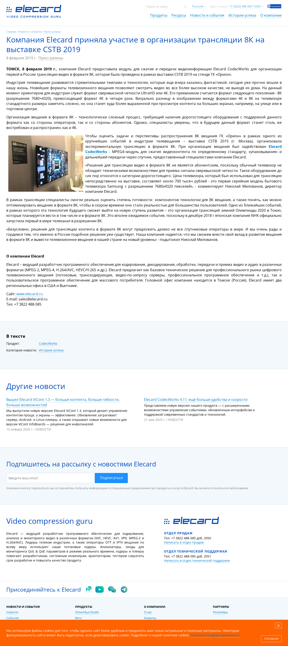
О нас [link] (148, 612)
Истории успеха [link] (242, 15)
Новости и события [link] (207, 15)
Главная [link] (11, 31)
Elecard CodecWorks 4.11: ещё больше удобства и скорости (196, 399)
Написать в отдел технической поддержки (197, 560)
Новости (43, 429)
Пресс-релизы (50, 57)
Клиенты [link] (150, 618)
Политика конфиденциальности (215, 635)
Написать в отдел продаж (184, 542)
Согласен (271, 639)
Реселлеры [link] (220, 612)
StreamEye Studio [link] (87, 612)
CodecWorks (48, 343)
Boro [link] (78, 618)
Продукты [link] (158, 15)
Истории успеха (51, 350)
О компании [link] (271, 15)
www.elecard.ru (29, 293)
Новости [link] (12, 612)
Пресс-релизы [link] (52, 31)
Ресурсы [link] (178, 15)
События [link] (12, 618)
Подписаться (111, 477)
